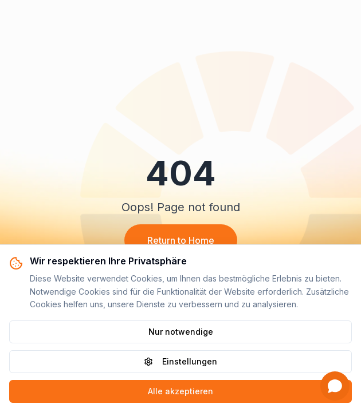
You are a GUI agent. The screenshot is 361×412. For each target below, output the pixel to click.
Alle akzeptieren (180, 391)
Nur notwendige (180, 331)
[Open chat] (335, 386)
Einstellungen (180, 361)
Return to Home (180, 240)
